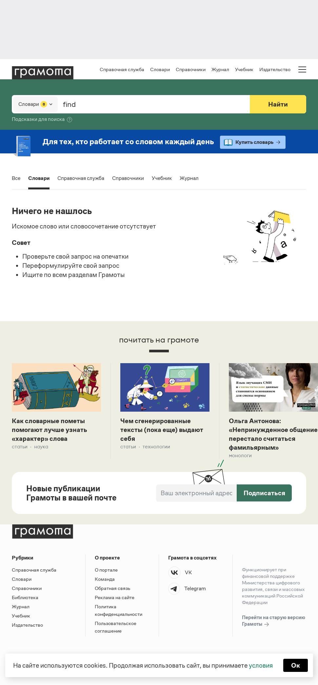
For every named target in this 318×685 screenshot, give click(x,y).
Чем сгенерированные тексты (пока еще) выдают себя (161, 429)
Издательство (274, 69)
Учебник (244, 69)
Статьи (20, 446)
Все (16, 178)
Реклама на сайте (114, 597)
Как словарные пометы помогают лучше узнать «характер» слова (49, 429)
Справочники (191, 69)
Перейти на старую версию (273, 621)
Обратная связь (112, 588)
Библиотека (25, 597)
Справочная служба (122, 69)
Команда (105, 579)
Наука (41, 446)
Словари (160, 69)
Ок (295, 665)
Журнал (220, 69)
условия (261, 665)
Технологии (156, 446)
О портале (106, 570)
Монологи (240, 455)
